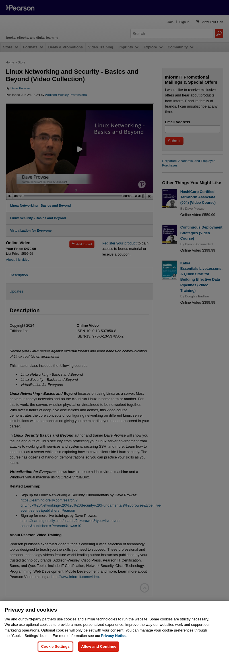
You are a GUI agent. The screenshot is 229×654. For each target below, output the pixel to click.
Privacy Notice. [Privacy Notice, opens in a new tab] (114, 639)
